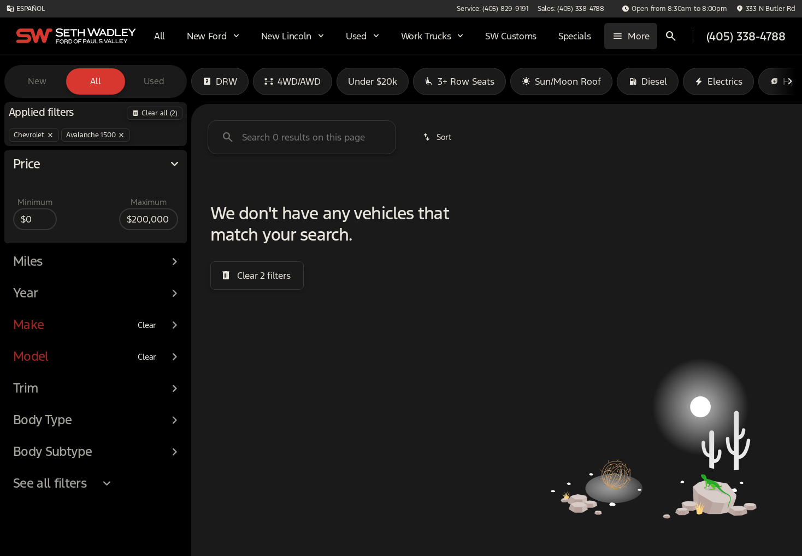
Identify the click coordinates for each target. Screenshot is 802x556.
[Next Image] (790, 81)
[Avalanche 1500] (96, 135)
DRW (220, 81)
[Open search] (671, 36)
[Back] (154, 113)
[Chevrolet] (34, 135)
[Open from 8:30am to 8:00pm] (674, 8)
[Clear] (147, 345)
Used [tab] (154, 81)
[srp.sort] (438, 137)
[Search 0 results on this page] (302, 137)
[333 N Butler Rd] (766, 8)
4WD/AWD (292, 81)
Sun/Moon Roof (561, 81)
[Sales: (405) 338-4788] (570, 8)
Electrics (718, 81)
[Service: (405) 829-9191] (492, 8)
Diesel (647, 81)
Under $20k (372, 81)
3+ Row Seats (459, 81)
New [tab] (37, 81)
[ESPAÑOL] (25, 8)
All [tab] (95, 81)
